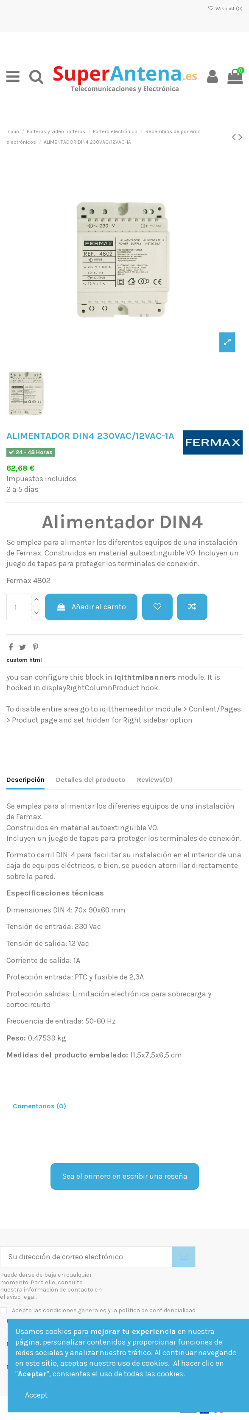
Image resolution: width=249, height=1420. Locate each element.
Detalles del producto (91, 780)
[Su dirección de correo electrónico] (86, 1257)
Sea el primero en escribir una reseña (124, 1176)
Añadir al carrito (91, 606)
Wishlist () (225, 8)
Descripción (25, 780)
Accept (36, 1395)
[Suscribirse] (183, 1257)
